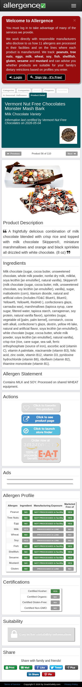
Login (15, 77)
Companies (24, 90)
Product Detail (38, 95)
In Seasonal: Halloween (15, 95)
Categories (8, 90)
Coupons (49, 90)
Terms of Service (12, 684)
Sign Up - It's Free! (46, 77)
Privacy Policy (71, 684)
